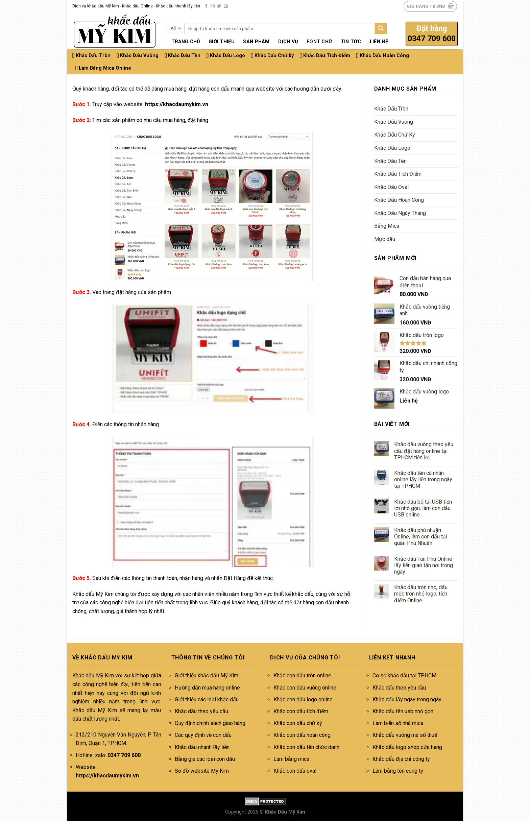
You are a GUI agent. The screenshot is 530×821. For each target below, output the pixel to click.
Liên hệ (379, 42)
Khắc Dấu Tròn (91, 56)
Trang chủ (185, 42)
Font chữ (319, 42)
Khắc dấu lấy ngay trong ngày (406, 699)
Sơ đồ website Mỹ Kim (202, 771)
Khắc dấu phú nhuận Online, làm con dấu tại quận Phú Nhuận (420, 536)
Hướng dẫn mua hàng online (207, 687)
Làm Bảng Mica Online (103, 68)
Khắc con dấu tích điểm (300, 711)
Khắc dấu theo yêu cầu (201, 711)
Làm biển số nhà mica (397, 723)
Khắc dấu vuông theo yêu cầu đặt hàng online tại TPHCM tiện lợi (423, 450)
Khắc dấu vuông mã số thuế (404, 735)
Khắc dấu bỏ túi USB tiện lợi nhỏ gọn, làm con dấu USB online (423, 508)
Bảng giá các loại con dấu (205, 759)
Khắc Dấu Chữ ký (272, 56)
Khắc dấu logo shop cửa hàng (407, 747)
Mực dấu (384, 239)
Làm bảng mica (291, 759)
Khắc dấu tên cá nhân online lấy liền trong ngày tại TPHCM (423, 479)
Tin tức (351, 42)
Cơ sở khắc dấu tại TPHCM (404, 675)
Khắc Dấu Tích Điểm (325, 56)
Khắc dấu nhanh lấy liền (202, 747)
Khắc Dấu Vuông (138, 56)
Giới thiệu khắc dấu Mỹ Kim (206, 675)
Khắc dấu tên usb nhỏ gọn (402, 711)
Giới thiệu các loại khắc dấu (207, 699)
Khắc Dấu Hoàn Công (382, 56)
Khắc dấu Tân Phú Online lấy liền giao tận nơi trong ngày (423, 565)
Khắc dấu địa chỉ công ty (401, 759)
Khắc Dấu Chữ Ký (394, 134)
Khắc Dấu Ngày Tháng (400, 213)
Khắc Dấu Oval (391, 187)
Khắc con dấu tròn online (302, 675)
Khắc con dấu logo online (303, 699)
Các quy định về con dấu (203, 735)
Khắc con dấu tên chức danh (306, 747)
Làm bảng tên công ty (397, 771)
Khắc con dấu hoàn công (302, 735)
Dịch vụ (288, 42)
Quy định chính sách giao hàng (210, 723)
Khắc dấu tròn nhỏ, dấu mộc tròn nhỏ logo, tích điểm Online (421, 593)
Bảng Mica (386, 226)
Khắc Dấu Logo (226, 56)
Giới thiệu (222, 42)
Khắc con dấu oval (294, 771)
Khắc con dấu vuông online (304, 687)
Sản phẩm (256, 42)
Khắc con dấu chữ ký (297, 723)
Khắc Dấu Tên (182, 56)
